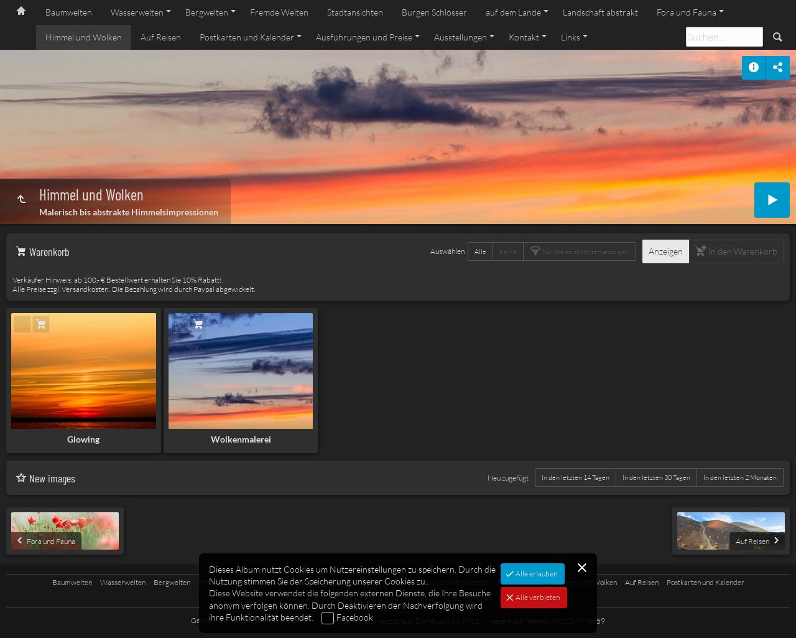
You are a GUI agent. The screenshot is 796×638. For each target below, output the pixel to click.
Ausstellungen (460, 37)
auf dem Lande (513, 12)
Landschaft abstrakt (600, 12)
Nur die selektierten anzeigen (585, 251)
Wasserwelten (137, 12)
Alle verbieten (537, 597)
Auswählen (447, 251)
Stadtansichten (355, 12)
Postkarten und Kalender (247, 37)
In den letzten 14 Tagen (575, 477)
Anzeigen (666, 251)
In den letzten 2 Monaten (740, 477)
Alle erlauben (535, 573)
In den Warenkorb (741, 251)
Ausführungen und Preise (364, 37)
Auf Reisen (161, 37)
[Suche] (724, 37)
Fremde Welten (279, 12)
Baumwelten (68, 12)
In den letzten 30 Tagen (656, 477)
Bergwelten (206, 12)
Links (570, 37)
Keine (508, 251)
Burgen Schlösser (434, 12)
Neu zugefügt (508, 477)
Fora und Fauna (686, 12)
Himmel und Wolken (83, 37)
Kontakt (524, 37)
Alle (480, 251)
